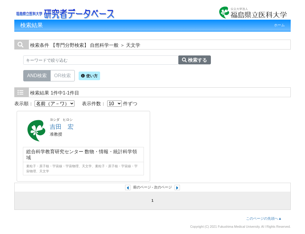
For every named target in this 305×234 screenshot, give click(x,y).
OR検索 (62, 75)
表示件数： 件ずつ (109, 103)
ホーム (279, 25)
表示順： (44, 103)
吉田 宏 (62, 126)
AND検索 (37, 75)
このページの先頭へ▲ (264, 218)
